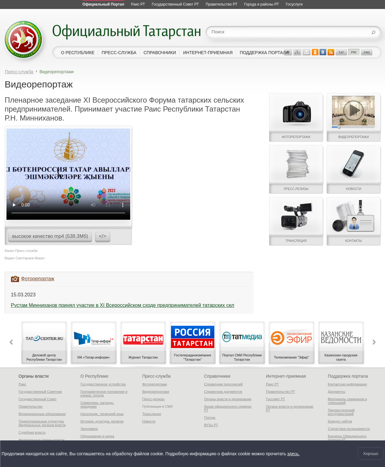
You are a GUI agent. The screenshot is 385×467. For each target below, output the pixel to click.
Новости (149, 421)
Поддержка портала (348, 376)
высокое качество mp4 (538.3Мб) (50, 236)
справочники (159, 52)
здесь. (293, 453)
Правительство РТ (280, 391)
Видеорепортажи (155, 391)
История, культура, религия (102, 421)
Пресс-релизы (153, 399)
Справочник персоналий (223, 384)
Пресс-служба (19, 71)
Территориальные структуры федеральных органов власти (42, 423)
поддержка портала (264, 52)
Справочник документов (223, 391)
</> (102, 236)
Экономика (89, 429)
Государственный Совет (38, 399)
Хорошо (370, 453)
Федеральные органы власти (41, 440)
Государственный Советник (40, 391)
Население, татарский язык (102, 414)
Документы (336, 391)
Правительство (30, 406)
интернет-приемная (208, 52)
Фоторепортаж (37, 278)
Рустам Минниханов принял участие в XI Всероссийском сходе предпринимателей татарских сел (122, 305)
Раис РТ (272, 384)
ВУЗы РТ (211, 425)
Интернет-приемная (286, 376)
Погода (209, 417)
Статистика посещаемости (349, 429)
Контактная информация (347, 384)
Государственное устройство (103, 384)
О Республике (94, 376)
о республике (77, 52)
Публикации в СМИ (157, 406)
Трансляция (151, 414)
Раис (22, 384)
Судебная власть (32, 432)
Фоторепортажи (154, 384)
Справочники (217, 376)
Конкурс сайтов (340, 421)
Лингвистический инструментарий (341, 412)
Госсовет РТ (275, 399)
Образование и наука (97, 436)
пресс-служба (118, 52)
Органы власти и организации (227, 399)
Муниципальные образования (42, 414)
